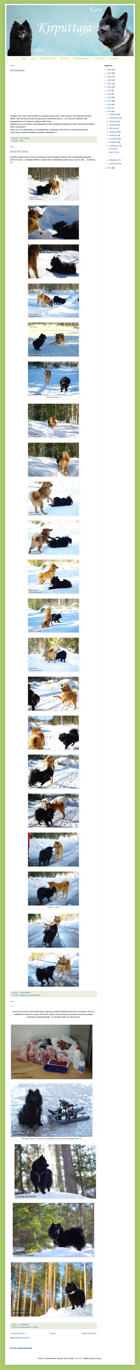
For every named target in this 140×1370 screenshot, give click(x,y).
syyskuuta (113, 125)
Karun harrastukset (48, 58)
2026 (109, 70)
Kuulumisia (17, 70)
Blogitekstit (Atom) (22, 1338)
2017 (109, 101)
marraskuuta (114, 118)
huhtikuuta (113, 142)
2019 (109, 94)
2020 (109, 90)
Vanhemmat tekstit (88, 1333)
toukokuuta (113, 139)
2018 (109, 97)
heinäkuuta (113, 132)
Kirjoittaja (113, 58)
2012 (109, 111)
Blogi (24, 58)
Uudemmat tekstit (18, 1333)
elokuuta (112, 128)
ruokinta (35, 1327)
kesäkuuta (113, 135)
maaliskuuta (114, 146)
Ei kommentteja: (26, 993)
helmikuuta (113, 160)
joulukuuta (113, 114)
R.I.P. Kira (65, 58)
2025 (109, 73)
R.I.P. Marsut (99, 58)
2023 (109, 80)
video (21, 141)
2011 (109, 168)
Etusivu (53, 1333)
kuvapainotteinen (35, 995)
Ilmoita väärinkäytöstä (21, 1348)
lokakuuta (113, 121)
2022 (109, 84)
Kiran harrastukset (81, 58)
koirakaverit (23, 995)
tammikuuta (114, 164)
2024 (109, 77)
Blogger (99, 1358)
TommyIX (78, 1358)
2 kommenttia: (25, 138)
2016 (109, 104)
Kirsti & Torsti (19, 151)
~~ (11, 1006)
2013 (109, 108)
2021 (109, 87)
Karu (33, 58)
